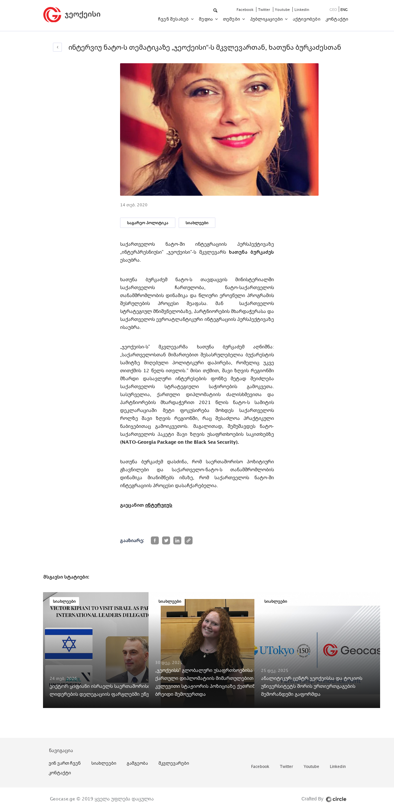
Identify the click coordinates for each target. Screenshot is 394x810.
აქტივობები (306, 19)
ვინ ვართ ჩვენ (65, 763)
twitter (264, 9)
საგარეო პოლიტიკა (147, 223)
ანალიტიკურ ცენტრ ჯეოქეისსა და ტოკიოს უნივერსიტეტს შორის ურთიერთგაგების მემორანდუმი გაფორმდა (311, 686)
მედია (206, 19)
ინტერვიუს (158, 505)
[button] (215, 11)
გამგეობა (137, 763)
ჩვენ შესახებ (174, 19)
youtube (283, 9)
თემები (232, 19)
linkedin (301, 9)
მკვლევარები (173, 763)
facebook (245, 9)
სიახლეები (197, 223)
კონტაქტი (337, 19)
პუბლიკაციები (267, 19)
